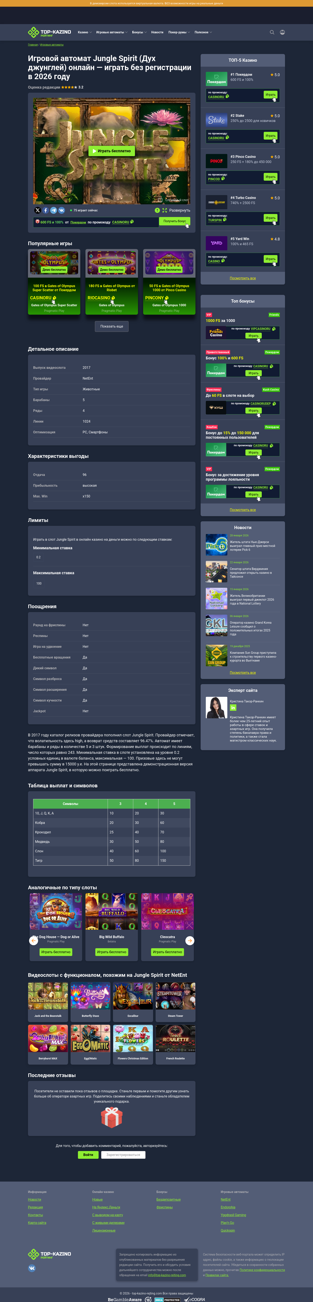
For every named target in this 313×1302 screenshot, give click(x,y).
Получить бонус (177, 221)
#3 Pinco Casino (243, 157)
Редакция (35, 1215)
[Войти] (281, 32)
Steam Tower (175, 1007)
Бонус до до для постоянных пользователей (232, 437)
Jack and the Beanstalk (48, 1007)
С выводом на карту (107, 1223)
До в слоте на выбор (230, 397)
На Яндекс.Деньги (106, 1215)
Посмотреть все (243, 278)
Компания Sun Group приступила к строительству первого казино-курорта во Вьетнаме (253, 660)
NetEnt (226, 1207)
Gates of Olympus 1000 (169, 313)
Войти (88, 1163)
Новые (97, 1207)
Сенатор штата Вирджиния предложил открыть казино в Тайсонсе (251, 576)
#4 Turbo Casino (243, 198)
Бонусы (137, 32)
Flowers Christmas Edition (133, 1050)
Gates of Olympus (112, 313)
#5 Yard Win (240, 239)
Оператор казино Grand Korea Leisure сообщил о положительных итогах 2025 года (250, 632)
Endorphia (228, 1215)
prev (33, 948)
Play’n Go (227, 1231)
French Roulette (175, 1050)
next (189, 948)
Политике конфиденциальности (262, 1278)
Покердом (78, 222)
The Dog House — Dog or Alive (56, 945)
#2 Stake (237, 116)
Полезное (201, 32)
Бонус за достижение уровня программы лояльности (232, 480)
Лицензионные (104, 1238)
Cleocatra (167, 945)
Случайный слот (177, 200)
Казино (83, 32)
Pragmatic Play (54, 318)
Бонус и (224, 358)
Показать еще (111, 334)
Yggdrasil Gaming (233, 1223)
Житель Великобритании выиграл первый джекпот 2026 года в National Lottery (252, 603)
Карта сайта (37, 1231)
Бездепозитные (168, 1207)
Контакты (35, 1223)
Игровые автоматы (110, 32)
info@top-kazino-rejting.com (167, 1283)
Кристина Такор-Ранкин (246, 705)
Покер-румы (178, 32)
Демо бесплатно (54, 273)
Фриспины (214, 391)
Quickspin (228, 1238)
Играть (271, 94)
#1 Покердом (241, 74)
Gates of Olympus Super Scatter (54, 311)
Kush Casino (271, 391)
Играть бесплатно (112, 151)
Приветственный (218, 352)
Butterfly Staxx (90, 1007)
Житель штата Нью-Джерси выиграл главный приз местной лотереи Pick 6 (252, 549)
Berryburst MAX (48, 1050)
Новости (157, 32)
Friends (274, 314)
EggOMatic (90, 1050)
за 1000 (220, 320)
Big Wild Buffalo (111, 945)
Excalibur (133, 1007)
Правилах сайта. (217, 1283)
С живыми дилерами (108, 1231)
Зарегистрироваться (123, 1163)
